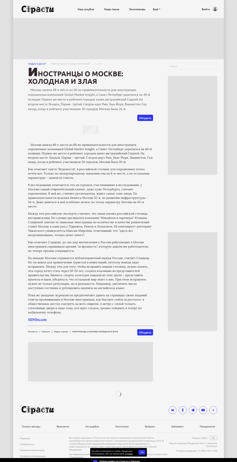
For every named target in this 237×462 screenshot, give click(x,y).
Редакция (25, 438)
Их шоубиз (92, 426)
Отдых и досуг (37, 64)
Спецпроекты (27, 444)
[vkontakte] (172, 410)
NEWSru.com (37, 319)
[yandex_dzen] (213, 410)
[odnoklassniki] (183, 410)
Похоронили (207, 426)
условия (129, 453)
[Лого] (38, 9)
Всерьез (150, 426)
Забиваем (177, 426)
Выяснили (63, 426)
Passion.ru (33, 331)
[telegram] (193, 410)
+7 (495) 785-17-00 (207, 450)
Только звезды (31, 426)
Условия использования (33, 455)
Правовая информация (32, 450)
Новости (46, 331)
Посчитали (122, 426)
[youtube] (203, 410)
